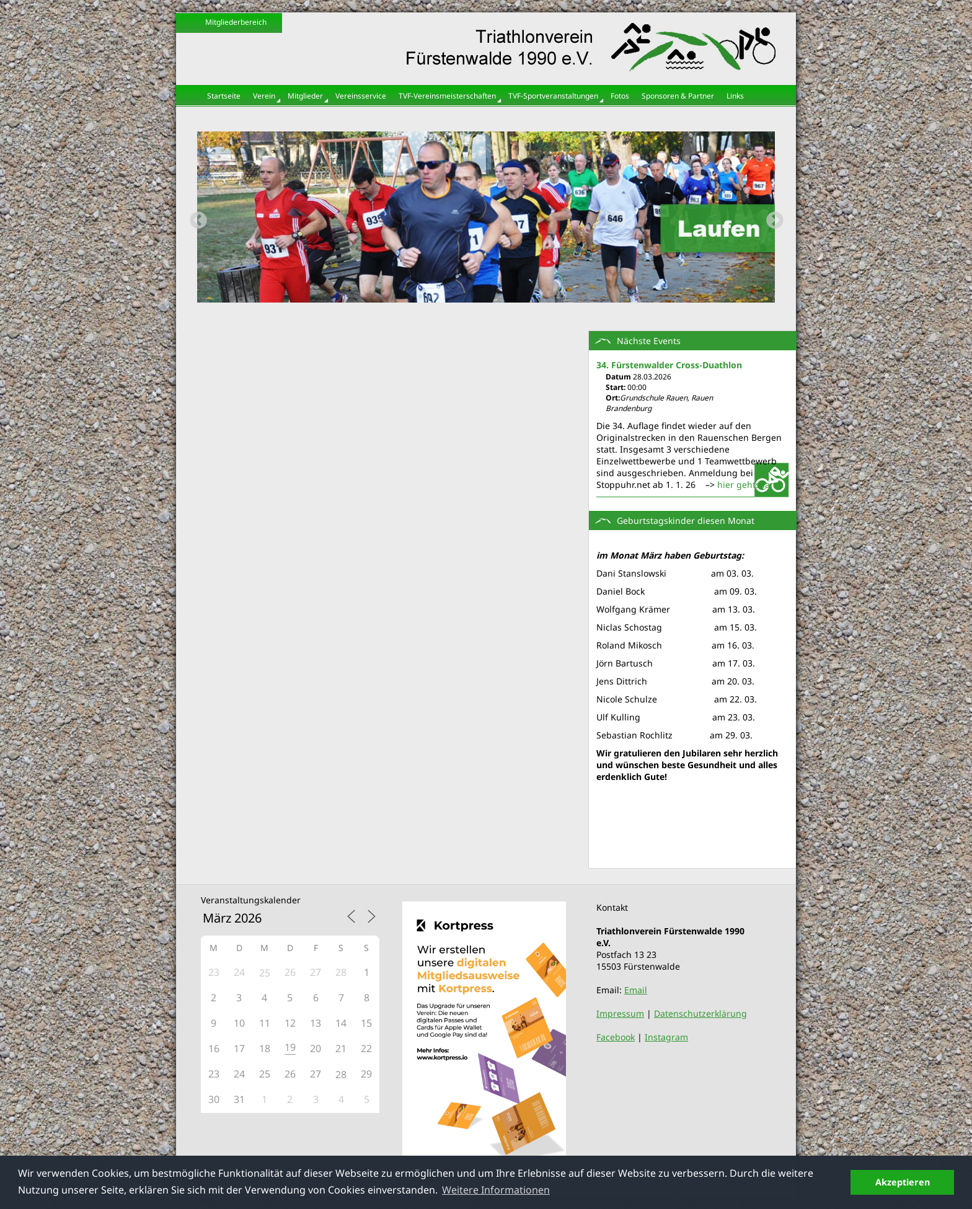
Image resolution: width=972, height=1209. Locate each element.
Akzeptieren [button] (902, 1182)
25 (264, 973)
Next (771, 217)
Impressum (620, 1013)
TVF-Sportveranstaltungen (553, 96)
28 (341, 1074)
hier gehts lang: (750, 484)
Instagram (666, 1037)
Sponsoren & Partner (678, 96)
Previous (194, 217)
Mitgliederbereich (236, 22)
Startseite (224, 96)
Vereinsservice (360, 96)
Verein (264, 96)
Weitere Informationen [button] (496, 1190)
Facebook (615, 1037)
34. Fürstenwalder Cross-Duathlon (669, 365)
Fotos (620, 96)
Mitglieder (305, 96)
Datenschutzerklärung (700, 1013)
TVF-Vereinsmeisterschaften (447, 96)
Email (635, 990)
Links (735, 96)
